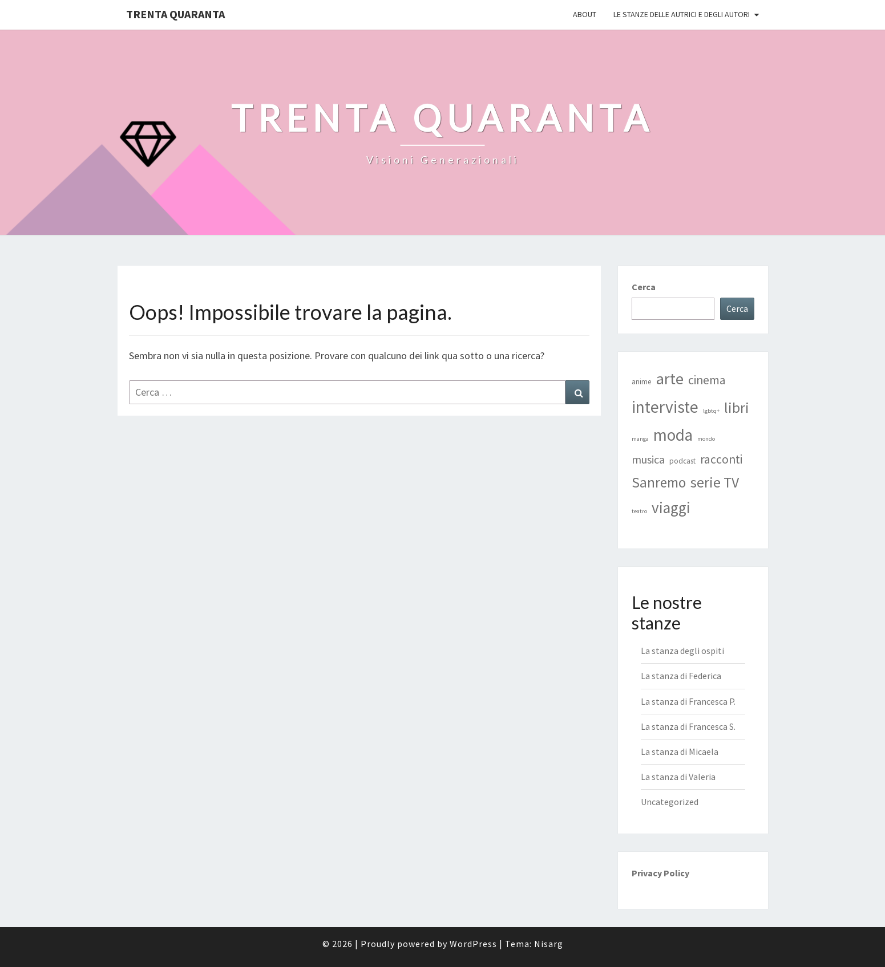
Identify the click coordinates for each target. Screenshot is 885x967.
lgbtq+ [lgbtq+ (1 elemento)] (711, 411)
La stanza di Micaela (679, 751)
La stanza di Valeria (678, 776)
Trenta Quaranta (175, 14)
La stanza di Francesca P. (688, 701)
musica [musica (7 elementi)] (648, 459)
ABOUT (584, 14)
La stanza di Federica (681, 675)
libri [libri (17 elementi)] (736, 408)
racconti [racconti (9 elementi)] (721, 459)
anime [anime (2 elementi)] (642, 382)
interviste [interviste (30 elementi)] (665, 406)
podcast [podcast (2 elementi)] (682, 461)
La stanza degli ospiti (682, 650)
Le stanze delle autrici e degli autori (681, 14)
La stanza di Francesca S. (688, 726)
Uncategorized (669, 801)
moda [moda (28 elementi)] (673, 435)
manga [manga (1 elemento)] (640, 438)
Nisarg (548, 943)
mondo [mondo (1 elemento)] (706, 438)
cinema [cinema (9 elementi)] (707, 380)
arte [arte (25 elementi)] (670, 378)
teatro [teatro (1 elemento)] (639, 511)
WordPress (473, 943)
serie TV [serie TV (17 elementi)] (714, 482)
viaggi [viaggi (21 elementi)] (671, 507)
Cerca (644, 286)
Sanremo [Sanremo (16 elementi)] (659, 482)
